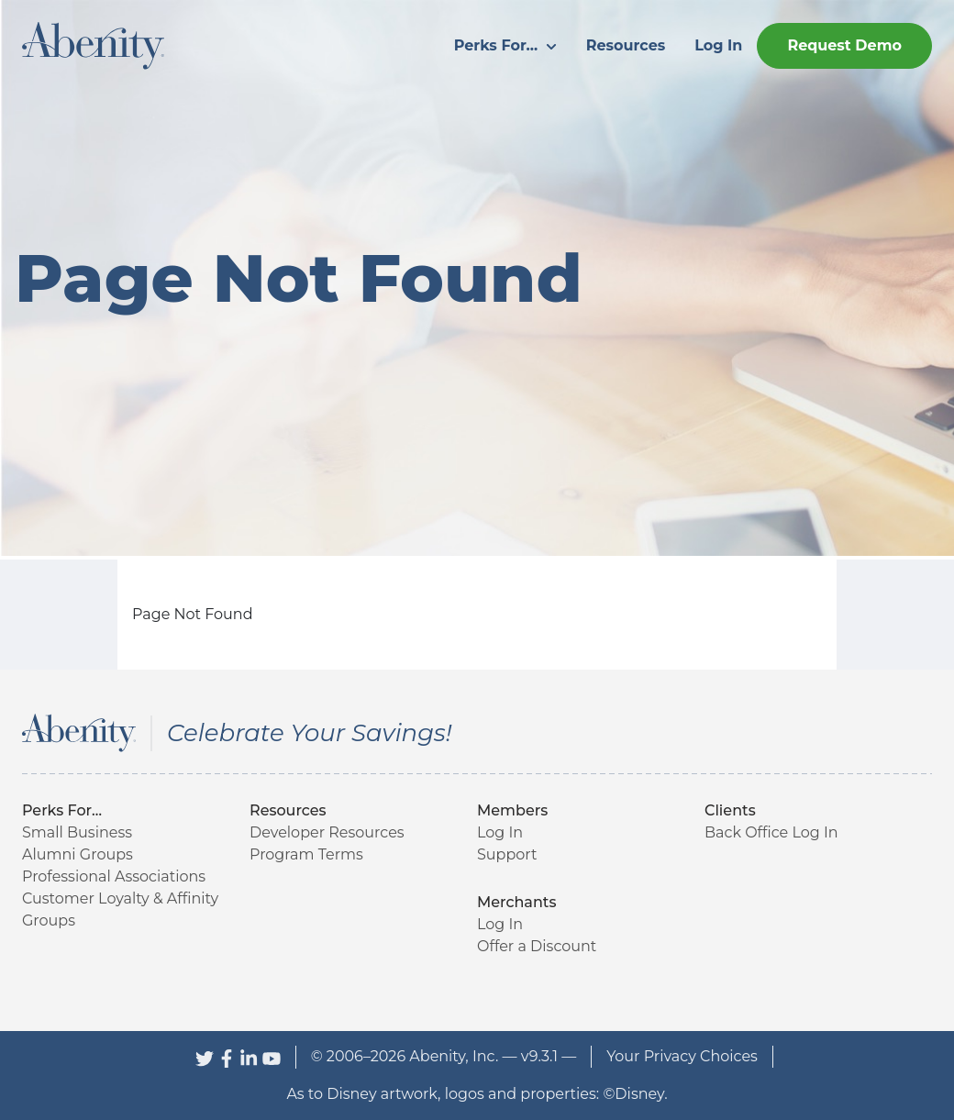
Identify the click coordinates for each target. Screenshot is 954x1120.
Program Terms (306, 854)
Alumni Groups (77, 854)
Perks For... (505, 45)
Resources (626, 45)
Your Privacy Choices (682, 1056)
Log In (718, 45)
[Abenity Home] (93, 44)
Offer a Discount (536, 946)
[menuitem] (505, 46)
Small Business (77, 832)
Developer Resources (327, 832)
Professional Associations (113, 876)
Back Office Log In (771, 832)
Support (507, 854)
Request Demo (844, 45)
